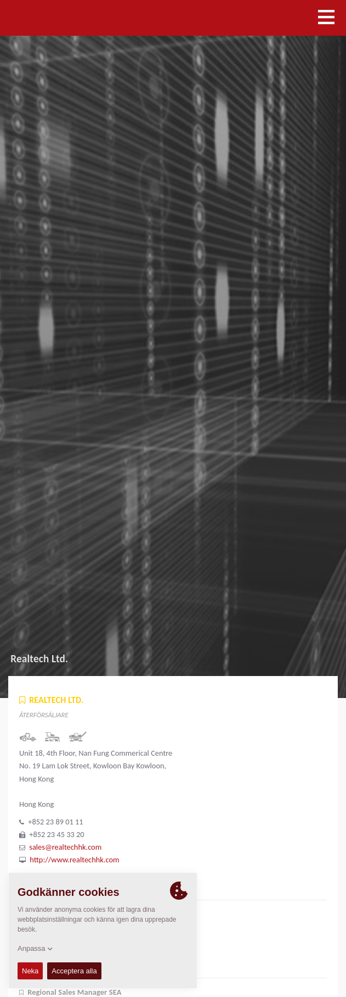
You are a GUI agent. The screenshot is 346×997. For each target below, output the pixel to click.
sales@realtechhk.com (65, 847)
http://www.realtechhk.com (74, 860)
